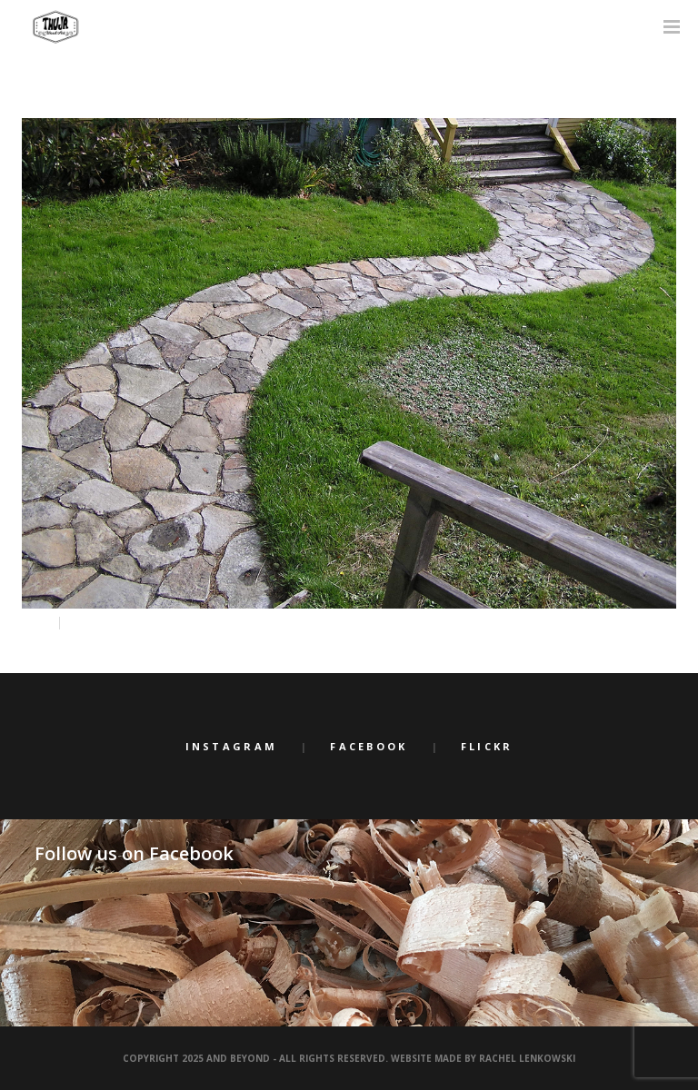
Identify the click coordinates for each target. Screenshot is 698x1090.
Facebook (368, 746)
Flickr (487, 746)
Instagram (231, 746)
